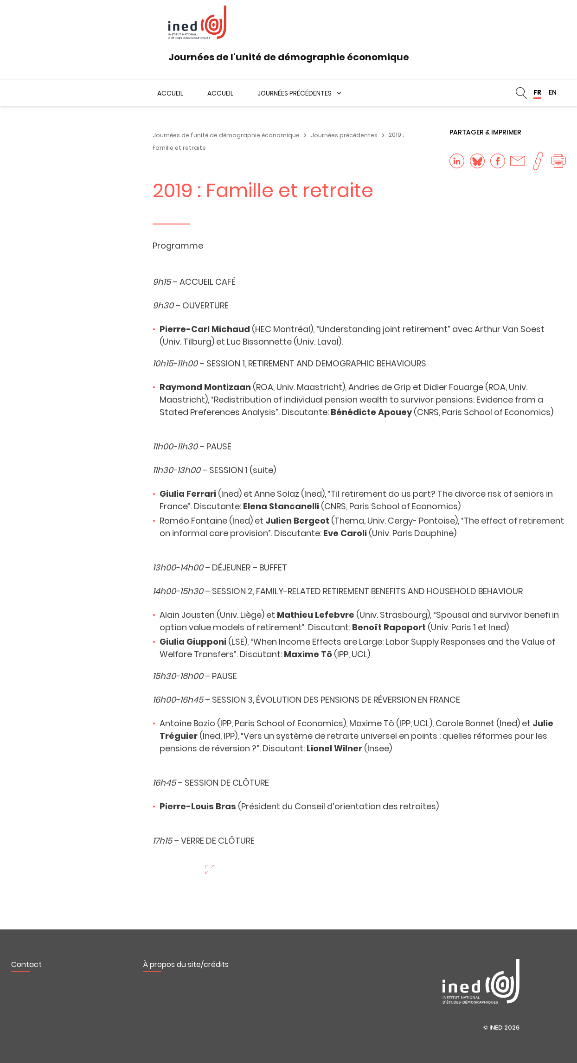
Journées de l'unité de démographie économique (226, 135)
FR (537, 92)
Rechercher (521, 93)
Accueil (170, 93)
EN (553, 92)
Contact (26, 964)
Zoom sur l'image (210, 870)
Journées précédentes (294, 93)
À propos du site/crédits (186, 964)
